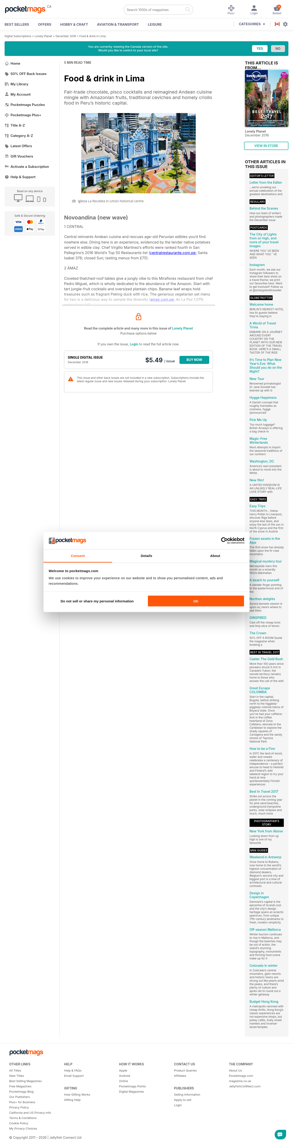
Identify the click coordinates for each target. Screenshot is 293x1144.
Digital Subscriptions (18, 36)
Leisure (155, 24)
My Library (16, 84)
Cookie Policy (18, 1123)
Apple (123, 1070)
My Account (18, 94)
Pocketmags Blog (21, 1091)
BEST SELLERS (17, 24)
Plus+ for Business (22, 1102)
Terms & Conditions (23, 1118)
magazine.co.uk (240, 1081)
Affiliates (180, 1076)
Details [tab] (146, 556)
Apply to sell (182, 1100)
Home (12, 63)
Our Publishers (19, 1097)
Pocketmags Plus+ (23, 115)
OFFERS (44, 24)
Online (123, 1081)
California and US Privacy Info (30, 1112)
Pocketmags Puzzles (25, 104)
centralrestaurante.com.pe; (173, 252)
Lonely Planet (43, 36)
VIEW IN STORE (266, 146)
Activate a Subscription (27, 166)
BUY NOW (194, 360)
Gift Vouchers (19, 156)
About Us (235, 1070)
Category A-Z (19, 135)
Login (134, 344)
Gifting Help (72, 1100)
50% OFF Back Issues (25, 74)
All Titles (15, 1070)
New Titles (16, 1076)
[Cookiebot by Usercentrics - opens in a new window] (224, 540)
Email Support (74, 1076)
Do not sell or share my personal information (97, 601)
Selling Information (187, 1094)
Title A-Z (15, 125)
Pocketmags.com (241, 1076)
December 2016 (65, 36)
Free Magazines (20, 1086)
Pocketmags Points (132, 1086)
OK (195, 601)
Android (124, 1076)
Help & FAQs (72, 1070)
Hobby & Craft (74, 24)
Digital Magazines (131, 1091)
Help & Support (20, 177)
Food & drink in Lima (92, 36)
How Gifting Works (77, 1094)
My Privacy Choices (23, 1128)
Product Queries (185, 1070)
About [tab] (215, 556)
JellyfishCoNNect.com (244, 1086)
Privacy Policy (19, 1107)
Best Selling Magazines (25, 1081)
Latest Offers (18, 146)
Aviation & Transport (118, 24)
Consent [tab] (78, 556)
